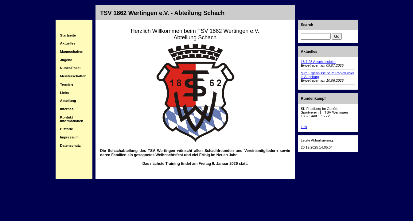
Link (304, 127)
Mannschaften (72, 51)
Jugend (66, 60)
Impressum (69, 137)
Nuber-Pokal (70, 68)
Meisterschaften (73, 76)
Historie (66, 129)
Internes (67, 109)
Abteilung (68, 101)
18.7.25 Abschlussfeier (318, 62)
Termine (66, 84)
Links (64, 93)
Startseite (68, 35)
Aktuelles (68, 43)
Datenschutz (70, 145)
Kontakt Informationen (71, 119)
